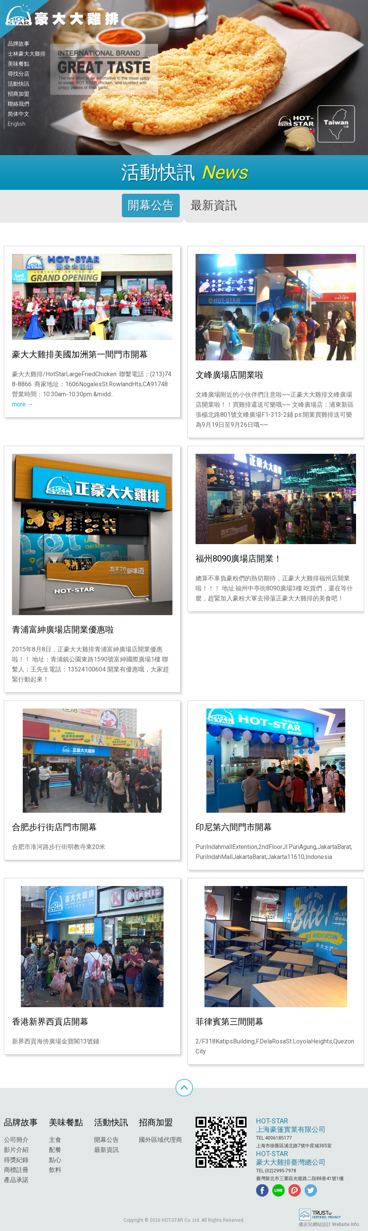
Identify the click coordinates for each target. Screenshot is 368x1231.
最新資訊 (106, 1149)
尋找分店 (18, 74)
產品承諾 (16, 1180)
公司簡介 (16, 1139)
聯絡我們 (18, 104)
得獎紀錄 (16, 1159)
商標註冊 (16, 1170)
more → (23, 404)
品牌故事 (18, 44)
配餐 (55, 1149)
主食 (55, 1139)
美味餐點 (18, 64)
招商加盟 (18, 94)
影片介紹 (16, 1149)
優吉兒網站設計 (315, 1224)
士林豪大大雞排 (27, 54)
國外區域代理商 (160, 1139)
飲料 (55, 1170)
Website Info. (346, 1224)
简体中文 (18, 114)
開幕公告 (106, 1139)
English (16, 124)
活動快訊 (18, 84)
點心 (55, 1159)
